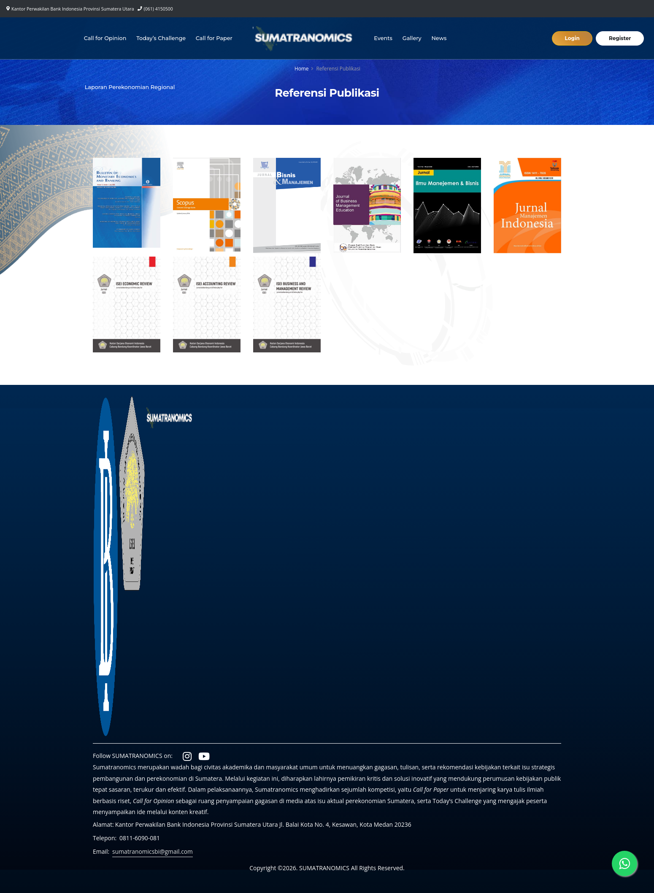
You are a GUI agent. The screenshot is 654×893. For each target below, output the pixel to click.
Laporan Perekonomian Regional (130, 87)
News (439, 38)
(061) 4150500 (158, 9)
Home (302, 68)
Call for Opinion (105, 38)
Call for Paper (214, 38)
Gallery (412, 38)
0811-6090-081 (139, 838)
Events (383, 38)
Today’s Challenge (161, 38)
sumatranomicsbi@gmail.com (153, 851)
